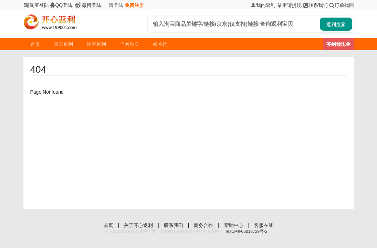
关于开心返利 (139, 225)
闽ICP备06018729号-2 (247, 231)
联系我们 (315, 5)
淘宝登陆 (36, 5)
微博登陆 (87, 5)
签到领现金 (338, 44)
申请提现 (289, 5)
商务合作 (204, 225)
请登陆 (116, 5)
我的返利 (263, 5)
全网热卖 (129, 44)
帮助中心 (234, 225)
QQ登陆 (61, 5)
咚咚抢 (160, 44)
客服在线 (263, 225)
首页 (35, 44)
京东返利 (63, 44)
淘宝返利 (96, 44)
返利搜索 (336, 24)
